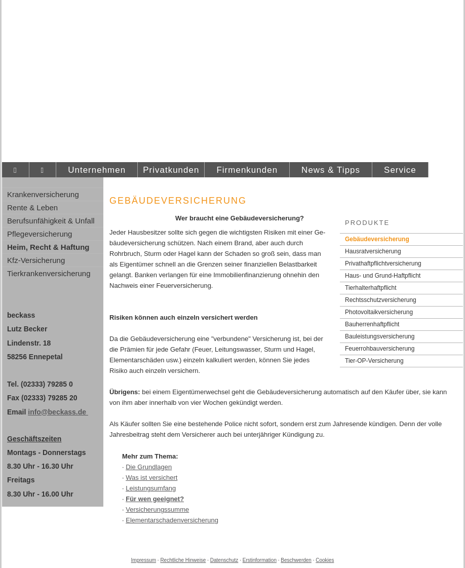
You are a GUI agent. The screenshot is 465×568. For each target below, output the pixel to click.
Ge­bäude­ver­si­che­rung (377, 239)
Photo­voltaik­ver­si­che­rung (379, 312)
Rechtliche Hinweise (183, 560)
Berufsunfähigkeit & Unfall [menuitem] (51, 220)
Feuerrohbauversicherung (379, 348)
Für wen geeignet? (155, 499)
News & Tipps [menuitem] (330, 170)
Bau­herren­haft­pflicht (372, 324)
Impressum (143, 560)
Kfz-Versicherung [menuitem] (36, 260)
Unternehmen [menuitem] (97, 170)
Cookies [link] (325, 560)
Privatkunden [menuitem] (171, 170)
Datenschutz (224, 560)
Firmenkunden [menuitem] (247, 170)
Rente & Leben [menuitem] (32, 207)
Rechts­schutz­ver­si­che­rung (380, 300)
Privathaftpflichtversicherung (383, 263)
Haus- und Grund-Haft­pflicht (382, 275)
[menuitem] (15, 170)
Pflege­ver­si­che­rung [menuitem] (39, 234)
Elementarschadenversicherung (172, 520)
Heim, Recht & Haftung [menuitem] (48, 247)
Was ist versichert (151, 477)
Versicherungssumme (157, 509)
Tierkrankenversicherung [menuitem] (49, 273)
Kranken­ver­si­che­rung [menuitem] (43, 194)
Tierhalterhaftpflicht (371, 287)
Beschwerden (296, 560)
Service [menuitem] (400, 170)
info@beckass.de (58, 412)
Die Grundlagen (149, 467)
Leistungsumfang (151, 488)
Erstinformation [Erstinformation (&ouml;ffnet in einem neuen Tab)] (260, 560)
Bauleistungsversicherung (379, 336)
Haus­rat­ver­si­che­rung (373, 251)
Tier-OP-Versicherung (374, 360)
